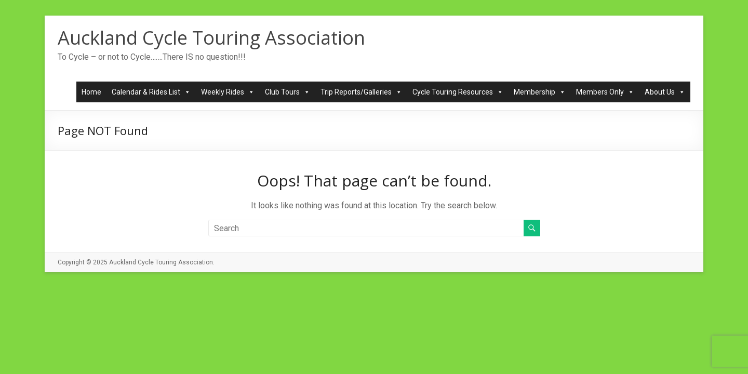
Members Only (605, 92)
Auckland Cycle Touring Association (211, 37)
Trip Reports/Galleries (361, 92)
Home (91, 92)
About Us (665, 92)
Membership (540, 92)
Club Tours (287, 92)
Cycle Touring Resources (457, 92)
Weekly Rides (228, 92)
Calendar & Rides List (151, 92)
